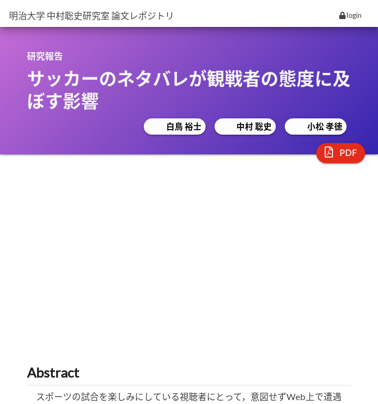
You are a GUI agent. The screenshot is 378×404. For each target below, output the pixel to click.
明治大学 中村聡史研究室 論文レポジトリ (91, 15)
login (350, 15)
